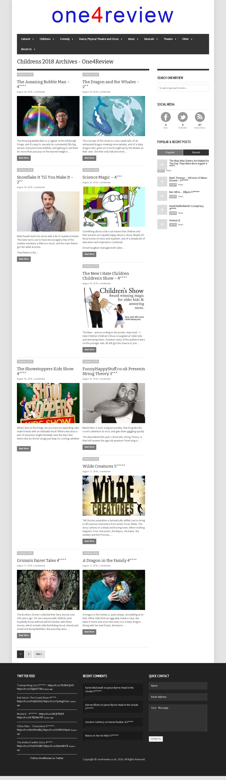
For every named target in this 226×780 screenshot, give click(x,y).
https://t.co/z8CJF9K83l (51, 718)
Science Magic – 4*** (102, 181)
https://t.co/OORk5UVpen (56, 733)
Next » (39, 658)
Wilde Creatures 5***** (104, 470)
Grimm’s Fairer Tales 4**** (41, 564)
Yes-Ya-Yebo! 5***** (107, 739)
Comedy (64, 41)
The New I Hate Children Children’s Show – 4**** (106, 280)
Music (131, 41)
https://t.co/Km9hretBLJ (29, 733)
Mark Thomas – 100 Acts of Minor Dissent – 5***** (188, 182)
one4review (39, 96)
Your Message (178, 724)
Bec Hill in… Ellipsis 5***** (184, 194)
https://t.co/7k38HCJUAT (61, 689)
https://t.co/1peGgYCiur (56, 705)
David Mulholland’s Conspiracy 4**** (186, 210)
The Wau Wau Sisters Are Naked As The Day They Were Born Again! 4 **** (188, 167)
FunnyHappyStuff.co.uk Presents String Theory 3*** (114, 375)
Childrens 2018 (25, 78)
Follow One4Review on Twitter (47, 762)
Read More (24, 162)
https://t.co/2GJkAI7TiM (29, 693)
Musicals (149, 41)
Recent (196, 156)
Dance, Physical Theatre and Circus (98, 41)
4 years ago (48, 693)
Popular (170, 156)
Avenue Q (174, 222)
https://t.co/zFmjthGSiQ (30, 705)
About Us (26, 51)
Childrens (45, 41)
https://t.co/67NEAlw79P (30, 721)
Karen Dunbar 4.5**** (121, 726)
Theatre (168, 41)
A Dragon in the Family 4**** (110, 564)
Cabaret (25, 41)
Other (185, 41)
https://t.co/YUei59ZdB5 (30, 750)
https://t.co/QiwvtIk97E (55, 750)
